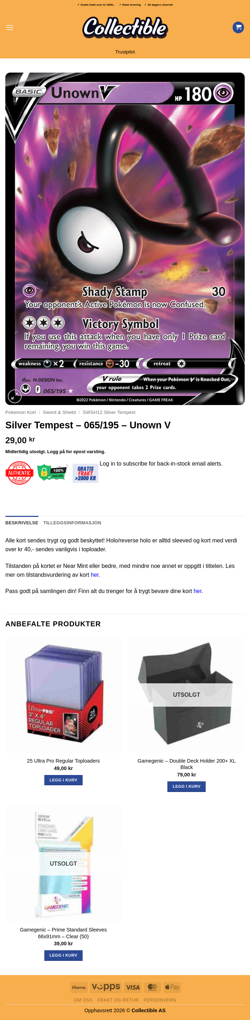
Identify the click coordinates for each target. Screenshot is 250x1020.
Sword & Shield (59, 412)
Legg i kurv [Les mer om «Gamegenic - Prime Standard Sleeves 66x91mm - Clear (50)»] (63, 955)
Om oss (83, 1000)
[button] (9, 27)
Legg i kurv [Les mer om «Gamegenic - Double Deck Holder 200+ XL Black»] (186, 786)
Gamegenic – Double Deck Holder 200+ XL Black (186, 764)
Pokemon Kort (20, 412)
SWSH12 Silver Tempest (109, 412)
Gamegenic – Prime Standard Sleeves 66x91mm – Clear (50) (63, 933)
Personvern (160, 1000)
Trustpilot (125, 52)
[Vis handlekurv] (238, 27)
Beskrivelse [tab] (21, 522)
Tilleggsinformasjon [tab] (72, 522)
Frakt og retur (118, 1000)
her (95, 575)
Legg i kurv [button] (63, 780)
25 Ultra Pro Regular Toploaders (63, 761)
